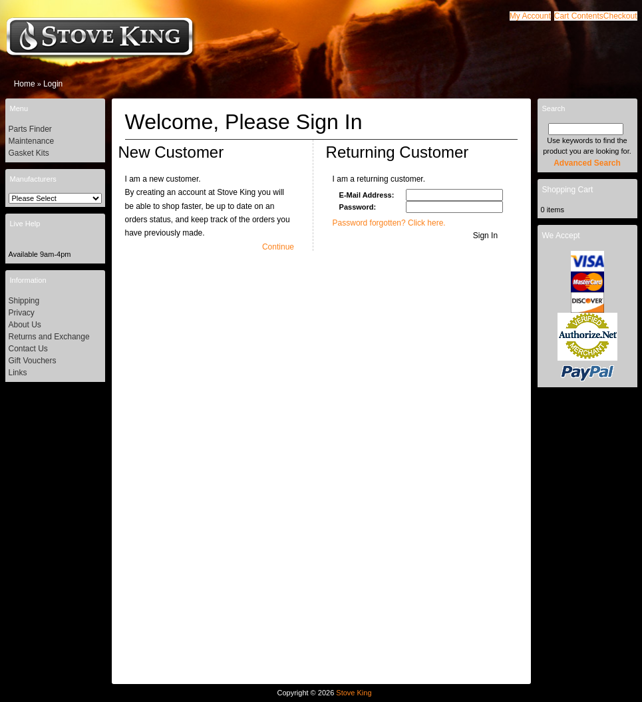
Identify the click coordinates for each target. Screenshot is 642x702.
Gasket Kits (29, 153)
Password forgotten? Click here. (389, 223)
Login (53, 83)
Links (18, 372)
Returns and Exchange (49, 336)
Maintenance (32, 141)
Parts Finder (30, 129)
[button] (578, 16)
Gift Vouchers (33, 360)
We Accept (561, 235)
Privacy (22, 312)
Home (24, 83)
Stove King (353, 693)
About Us (25, 324)
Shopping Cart (567, 189)
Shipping (24, 300)
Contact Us (28, 348)
